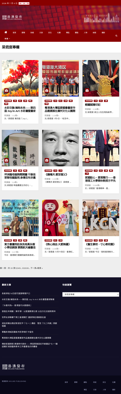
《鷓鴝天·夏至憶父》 (56, 174)
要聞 (23, 33)
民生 (50, 33)
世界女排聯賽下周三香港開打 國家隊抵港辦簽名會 (24, 317)
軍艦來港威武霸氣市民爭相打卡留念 (17, 332)
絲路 (94, 33)
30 (27, 268)
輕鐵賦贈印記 (92, 104)
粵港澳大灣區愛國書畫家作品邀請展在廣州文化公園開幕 (60, 111)
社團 (59, 33)
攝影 (103, 33)
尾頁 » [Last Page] (40, 268)
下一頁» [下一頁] (33, 268)
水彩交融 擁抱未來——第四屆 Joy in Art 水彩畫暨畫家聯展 (20, 111)
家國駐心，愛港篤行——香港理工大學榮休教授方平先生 (100, 181)
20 (25, 268)
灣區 (68, 33)
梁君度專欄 (8, 100)
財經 (32, 33)
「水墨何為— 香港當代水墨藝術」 (17, 305)
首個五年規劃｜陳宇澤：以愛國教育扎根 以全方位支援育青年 (29, 311)
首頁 (14, 33)
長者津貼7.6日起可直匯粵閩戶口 (16, 293)
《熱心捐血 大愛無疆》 (58, 244)
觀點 (76, 33)
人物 (85, 33)
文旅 (41, 33)
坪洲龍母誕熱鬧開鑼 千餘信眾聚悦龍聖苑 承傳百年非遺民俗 (19, 178)
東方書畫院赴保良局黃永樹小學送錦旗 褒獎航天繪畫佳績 (19, 247)
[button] (116, 36)
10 (23, 268)
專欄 (7, 39)
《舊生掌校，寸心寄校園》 (100, 244)
